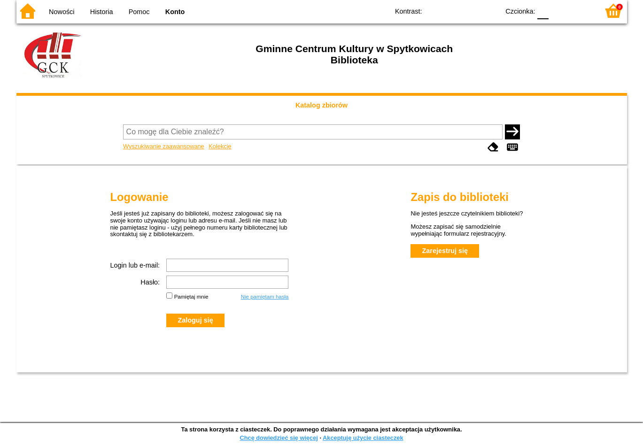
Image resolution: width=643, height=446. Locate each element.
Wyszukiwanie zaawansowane (163, 146)
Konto (175, 11)
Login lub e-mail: (135, 265)
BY (490, 11)
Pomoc (139, 11)
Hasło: (150, 282)
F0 (543, 11)
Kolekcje (220, 146)
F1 (559, 11)
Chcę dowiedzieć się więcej (279, 437)
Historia (101, 11)
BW (452, 11)
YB (470, 11)
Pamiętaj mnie (191, 297)
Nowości (61, 11)
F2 (581, 11)
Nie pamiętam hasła (265, 297)
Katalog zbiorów (321, 105)
